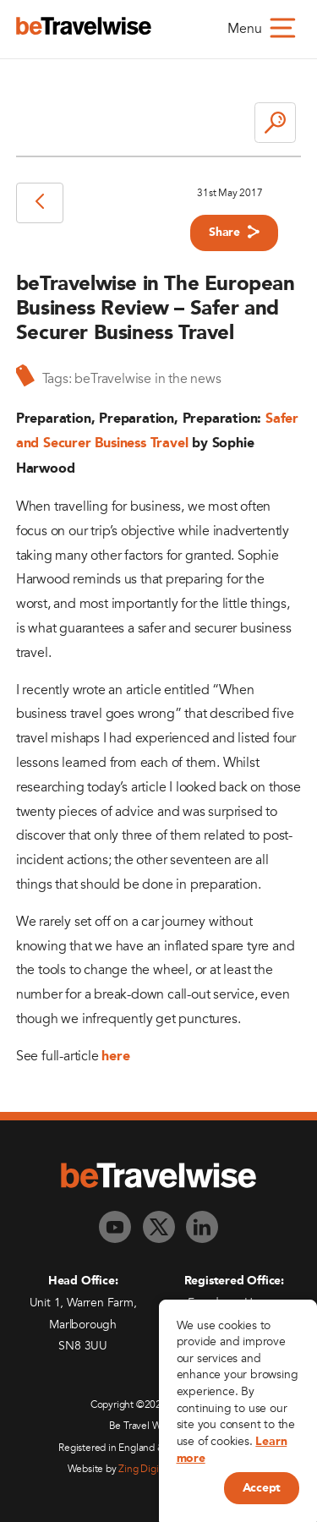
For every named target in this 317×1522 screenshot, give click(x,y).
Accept (262, 1488)
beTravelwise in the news (147, 378)
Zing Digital (143, 1469)
